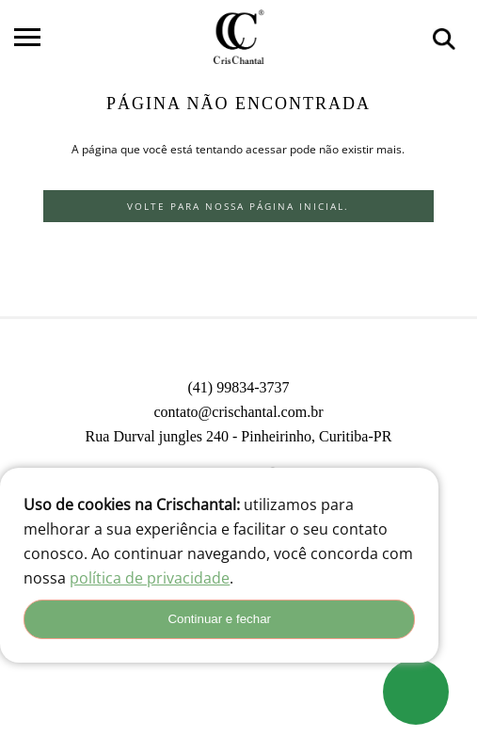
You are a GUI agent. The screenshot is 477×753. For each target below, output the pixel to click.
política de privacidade (150, 578)
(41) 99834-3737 (238, 387)
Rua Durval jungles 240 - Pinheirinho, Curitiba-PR (239, 436)
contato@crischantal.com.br (238, 412)
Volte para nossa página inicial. (238, 206)
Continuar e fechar (219, 619)
